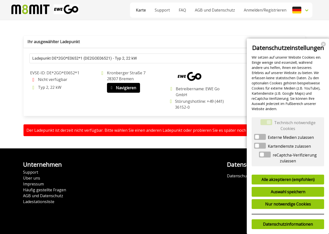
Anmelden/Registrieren (265, 10)
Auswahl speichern (288, 192)
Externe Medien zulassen (291, 137)
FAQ (182, 10)
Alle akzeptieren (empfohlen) (288, 179)
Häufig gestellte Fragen (44, 190)
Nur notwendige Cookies (288, 204)
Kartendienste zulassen (289, 146)
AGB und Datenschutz (215, 10)
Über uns (31, 178)
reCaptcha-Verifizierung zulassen (295, 158)
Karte (141, 10)
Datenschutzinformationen (288, 224)
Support (162, 10)
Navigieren (122, 88)
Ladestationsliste (38, 201)
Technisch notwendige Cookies (295, 125)
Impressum (33, 184)
